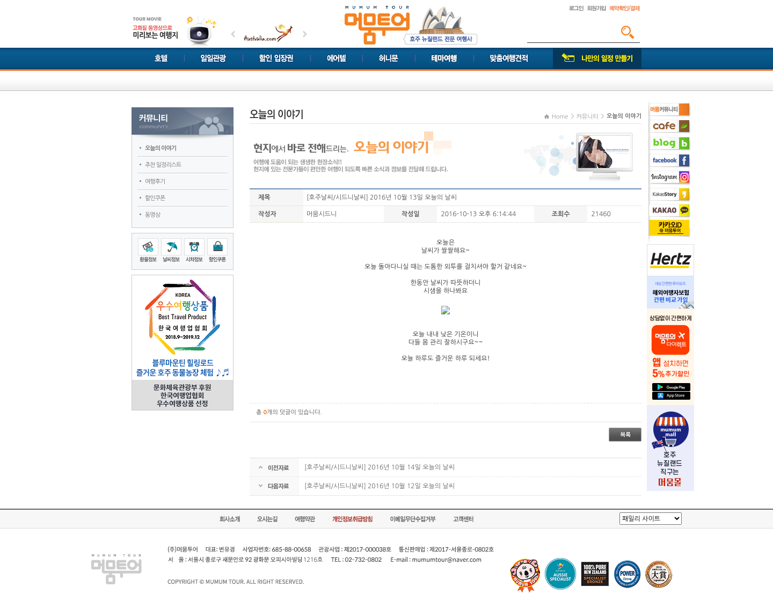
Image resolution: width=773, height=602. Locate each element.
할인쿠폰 (155, 198)
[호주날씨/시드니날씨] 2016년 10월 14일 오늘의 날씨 (379, 467)
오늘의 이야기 (160, 148)
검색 (627, 32)
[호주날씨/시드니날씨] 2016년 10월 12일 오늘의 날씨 (379, 486)
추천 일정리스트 (163, 165)
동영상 (152, 215)
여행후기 (155, 182)
